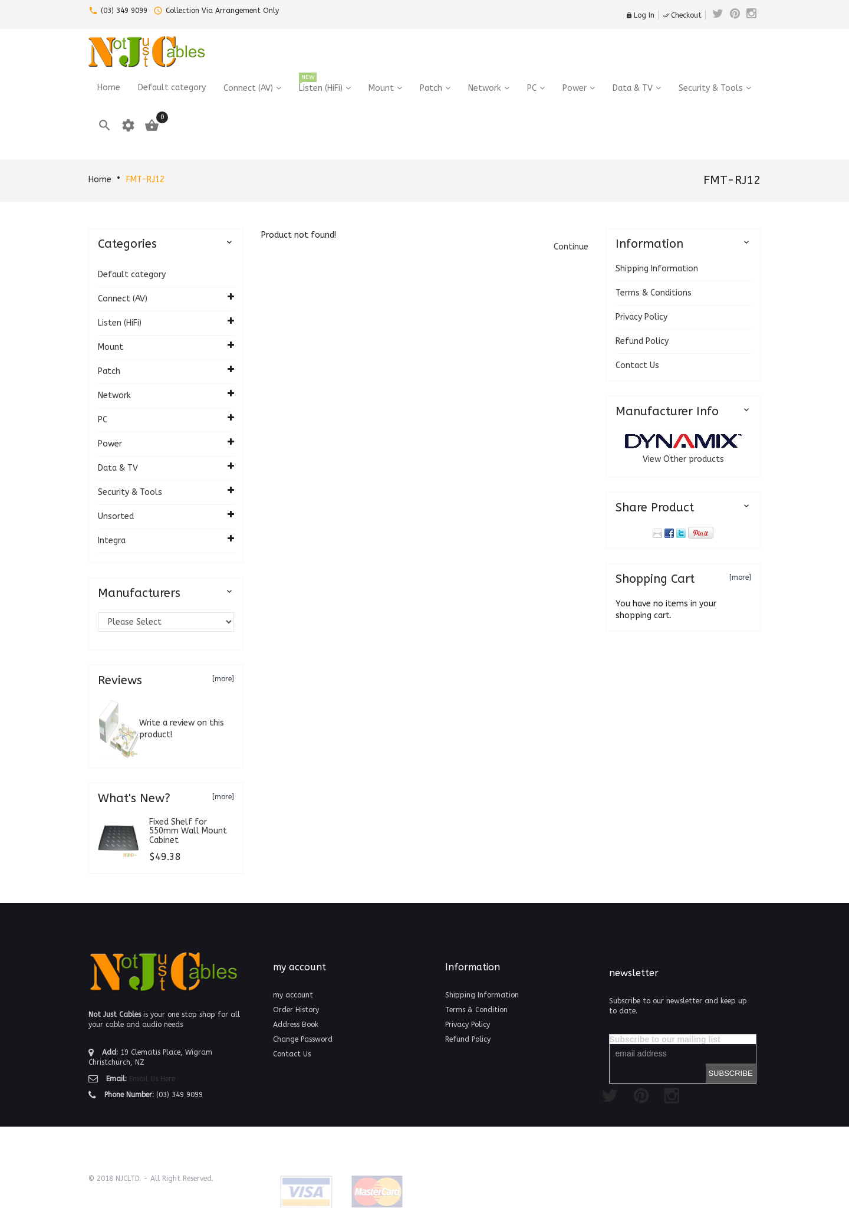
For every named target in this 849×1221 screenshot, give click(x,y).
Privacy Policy (641, 317)
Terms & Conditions (654, 293)
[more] (223, 679)
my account (293, 995)
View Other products (683, 459)
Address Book (295, 1024)
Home (99, 180)
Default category (132, 275)
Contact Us (637, 365)
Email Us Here (152, 1079)
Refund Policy (642, 341)
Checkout (682, 15)
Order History (296, 1010)
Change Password (303, 1039)
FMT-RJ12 (145, 180)
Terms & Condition (476, 1010)
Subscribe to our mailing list (665, 1039)
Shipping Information (657, 269)
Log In (640, 15)
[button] (571, 247)
